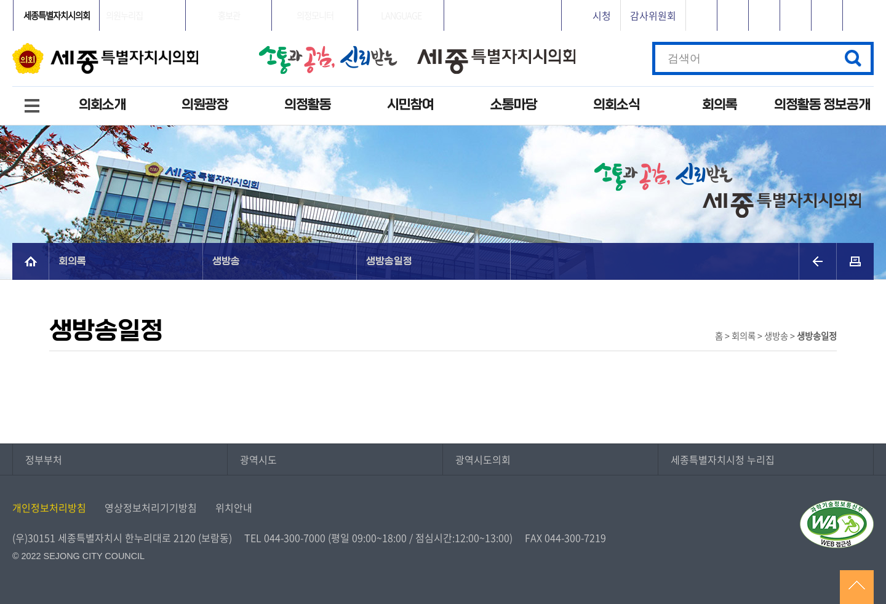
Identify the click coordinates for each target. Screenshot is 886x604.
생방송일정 (389, 261)
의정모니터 (315, 15)
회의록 (719, 105)
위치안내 (233, 507)
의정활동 (307, 105)
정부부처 (43, 459)
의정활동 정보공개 (822, 105)
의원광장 (205, 105)
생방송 (226, 261)
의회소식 (616, 105)
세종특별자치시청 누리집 (723, 459)
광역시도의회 (483, 459)
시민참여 (410, 105)
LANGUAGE (401, 15)
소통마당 (513, 105)
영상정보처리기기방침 (151, 507)
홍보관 (229, 15)
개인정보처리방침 (49, 507)
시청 (602, 15)
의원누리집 (124, 15)
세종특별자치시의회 (56, 15)
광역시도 (258, 459)
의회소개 (102, 105)
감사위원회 (653, 15)
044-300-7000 (294, 537)
